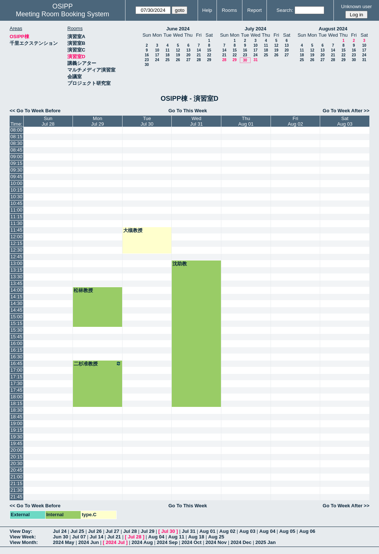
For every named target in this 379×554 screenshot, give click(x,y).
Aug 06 (307, 531)
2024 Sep (167, 542)
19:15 (16, 430)
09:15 (16, 163)
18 (167, 55)
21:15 (16, 483)
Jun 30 (60, 537)
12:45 (16, 256)
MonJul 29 (97, 121)
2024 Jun (88, 542)
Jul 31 (188, 531)
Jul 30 (168, 531)
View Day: (21, 531)
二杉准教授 (97, 363)
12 (178, 50)
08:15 (16, 136)
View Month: (24, 542)
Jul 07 (79, 537)
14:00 (16, 290)
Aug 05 (287, 531)
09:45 (16, 176)
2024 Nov (216, 542)
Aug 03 (247, 531)
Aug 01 (207, 531)
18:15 (16, 403)
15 (209, 50)
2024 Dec (241, 542)
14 (199, 50)
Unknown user (356, 6)
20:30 (16, 463)
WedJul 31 (196, 121)
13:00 (16, 263)
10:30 (16, 196)
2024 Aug (142, 542)
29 (209, 60)
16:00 (16, 343)
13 (188, 50)
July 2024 (255, 28)
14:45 (16, 310)
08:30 (16, 143)
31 (256, 60)
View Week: (23, 537)
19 (178, 55)
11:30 (16, 223)
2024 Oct (191, 542)
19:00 (16, 423)
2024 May (63, 542)
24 (157, 60)
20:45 (16, 470)
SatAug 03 (344, 121)
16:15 (16, 350)
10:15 (16, 190)
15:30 (16, 330)
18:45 (16, 416)
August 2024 (333, 28)
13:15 (16, 270)
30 (147, 65)
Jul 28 (130, 531)
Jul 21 (114, 537)
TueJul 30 (147, 121)
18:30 (16, 410)
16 (147, 55)
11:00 (16, 210)
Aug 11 (176, 537)
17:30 (16, 383)
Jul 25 (77, 531)
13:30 (16, 276)
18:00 (16, 396)
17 (157, 55)
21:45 (16, 497)
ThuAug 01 (246, 121)
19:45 (16, 443)
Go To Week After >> (346, 110)
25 (167, 60)
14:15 (16, 296)
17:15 (16, 376)
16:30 (16, 356)
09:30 (16, 170)
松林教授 (83, 290)
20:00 (16, 450)
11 (167, 50)
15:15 (16, 323)
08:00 (16, 130)
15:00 (16, 316)
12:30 (16, 250)
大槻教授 (132, 230)
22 (209, 55)
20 (188, 55)
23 (147, 60)
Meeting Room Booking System (62, 14)
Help (207, 10)
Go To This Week (187, 110)
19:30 (16, 436)
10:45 (16, 203)
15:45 (16, 336)
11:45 (16, 230)
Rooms (229, 10)
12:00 (16, 236)
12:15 (16, 243)
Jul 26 (95, 531)
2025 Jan (265, 542)
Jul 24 (60, 531)
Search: (284, 10)
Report (254, 10)
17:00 (16, 370)
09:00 (16, 156)
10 (157, 50)
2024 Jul (115, 542)
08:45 (16, 150)
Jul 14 (96, 537)
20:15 (16, 457)
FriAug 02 (295, 121)
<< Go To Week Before (35, 110)
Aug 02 (227, 531)
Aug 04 (267, 531)
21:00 (16, 477)
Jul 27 (112, 531)
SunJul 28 (48, 121)
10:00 (16, 183)
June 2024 (178, 28)
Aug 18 (196, 537)
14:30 (16, 303)
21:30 (16, 490)
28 (199, 60)
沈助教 (179, 263)
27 (188, 60)
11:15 (16, 216)
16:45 (16, 363)
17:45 (16, 390)
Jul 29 (147, 531)
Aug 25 (216, 537)
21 (199, 55)
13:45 (16, 283)
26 (178, 60)
